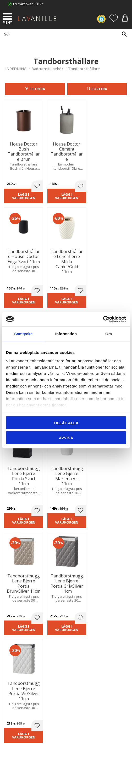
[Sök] (124, 34)
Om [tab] (108, 334)
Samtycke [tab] (23, 334)
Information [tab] (66, 334)
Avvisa (66, 437)
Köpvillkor (12, 685)
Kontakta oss (15, 646)
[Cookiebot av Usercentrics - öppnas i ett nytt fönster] (103, 319)
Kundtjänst (13, 680)
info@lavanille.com (31, 606)
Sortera (99, 88)
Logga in (11, 704)
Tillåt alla (65, 423)
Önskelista (13, 710)
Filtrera (37, 88)
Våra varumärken (18, 656)
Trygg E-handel (16, 630)
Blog (8, 651)
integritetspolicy (99, 512)
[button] (8, 17)
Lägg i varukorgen (18, 195)
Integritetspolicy (17, 640)
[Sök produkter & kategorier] (64, 34)
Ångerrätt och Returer (22, 635)
